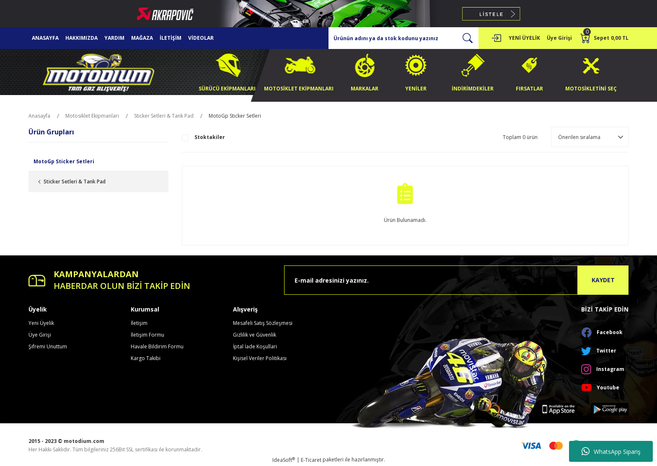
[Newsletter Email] (456, 280)
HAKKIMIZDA (81, 37)
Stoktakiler (209, 137)
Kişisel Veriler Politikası (260, 358)
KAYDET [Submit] (603, 280)
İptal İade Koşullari (255, 346)
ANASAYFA (45, 37)
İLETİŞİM (170, 37)
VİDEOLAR (201, 37)
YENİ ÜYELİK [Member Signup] (524, 37)
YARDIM (114, 37)
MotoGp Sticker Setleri (235, 115)
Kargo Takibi (145, 358)
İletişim (139, 323)
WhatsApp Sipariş (611, 451)
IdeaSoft (283, 459)
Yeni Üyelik (41, 323)
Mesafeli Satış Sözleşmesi (262, 323)
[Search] (403, 38)
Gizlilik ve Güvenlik (254, 334)
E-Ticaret (311, 459)
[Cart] (604, 38)
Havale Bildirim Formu (157, 346)
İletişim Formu (147, 334)
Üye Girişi (39, 334)
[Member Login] (496, 38)
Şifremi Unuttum (47, 346)
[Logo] (98, 71)
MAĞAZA (142, 37)
